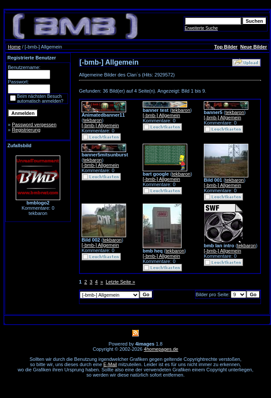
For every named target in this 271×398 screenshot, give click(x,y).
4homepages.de (161, 349)
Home (14, 46)
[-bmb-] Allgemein (100, 125)
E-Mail (110, 364)
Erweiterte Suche (201, 28)
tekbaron (92, 120)
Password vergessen (34, 124)
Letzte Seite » (120, 281)
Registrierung (26, 129)
